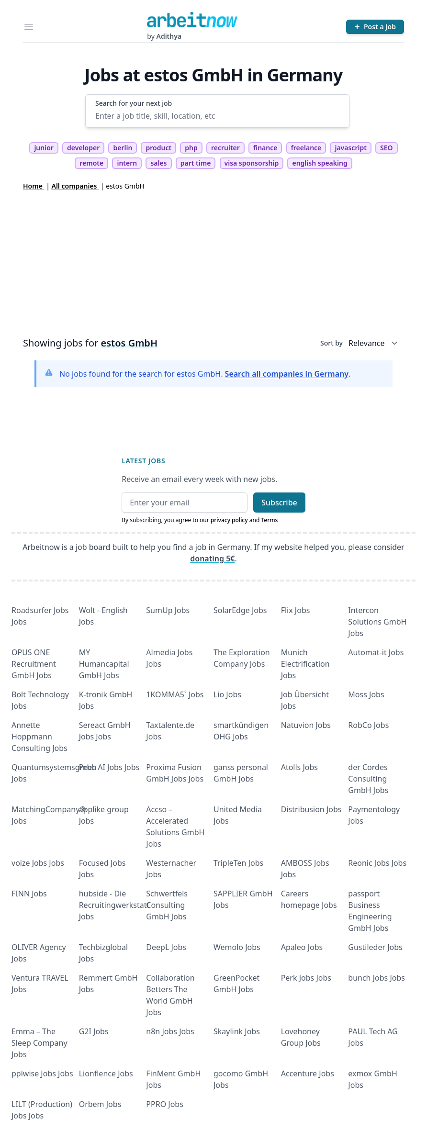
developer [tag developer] (83, 147)
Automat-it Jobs (376, 652)
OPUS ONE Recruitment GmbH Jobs (33, 664)
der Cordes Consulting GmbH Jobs (368, 778)
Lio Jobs (227, 694)
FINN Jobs (29, 893)
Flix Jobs (295, 610)
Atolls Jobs (299, 767)
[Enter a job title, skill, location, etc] (217, 115)
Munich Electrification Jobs (305, 664)
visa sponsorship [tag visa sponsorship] (252, 163)
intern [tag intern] (127, 163)
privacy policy (229, 520)
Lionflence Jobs (106, 1073)
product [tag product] (158, 147)
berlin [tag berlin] (122, 147)
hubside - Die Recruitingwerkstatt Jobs (114, 905)
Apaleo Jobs (302, 947)
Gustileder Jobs (375, 947)
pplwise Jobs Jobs (42, 1073)
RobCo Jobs (368, 725)
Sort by (331, 342)
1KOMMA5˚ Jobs (174, 694)
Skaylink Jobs (237, 1031)
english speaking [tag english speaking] (319, 163)
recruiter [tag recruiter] (225, 147)
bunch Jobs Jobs (376, 978)
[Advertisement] (213, 263)
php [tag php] (191, 147)
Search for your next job (133, 103)
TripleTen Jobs (238, 863)
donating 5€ (212, 558)
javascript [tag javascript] (350, 147)
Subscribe (279, 502)
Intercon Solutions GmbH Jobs (377, 621)
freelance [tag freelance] (306, 147)
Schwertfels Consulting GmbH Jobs (167, 905)
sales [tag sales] (158, 163)
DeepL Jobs (166, 947)
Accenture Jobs (307, 1073)
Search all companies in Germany (286, 374)
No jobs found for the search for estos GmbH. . (204, 374)
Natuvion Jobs (306, 725)
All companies (75, 185)
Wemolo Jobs (237, 947)
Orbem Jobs (100, 1104)
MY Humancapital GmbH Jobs (104, 664)
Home (34, 185)
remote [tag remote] (91, 163)
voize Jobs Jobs (37, 863)
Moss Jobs (366, 694)
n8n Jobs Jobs (170, 1031)
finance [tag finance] (265, 147)
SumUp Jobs (168, 610)
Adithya (168, 36)
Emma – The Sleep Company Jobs (39, 1043)
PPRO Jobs (164, 1104)
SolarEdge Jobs (240, 610)
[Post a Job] (375, 27)
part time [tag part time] (195, 163)
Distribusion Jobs (311, 809)
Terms (269, 520)
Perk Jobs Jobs (306, 978)
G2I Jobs (94, 1031)
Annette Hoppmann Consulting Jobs (39, 736)
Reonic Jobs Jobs (377, 863)
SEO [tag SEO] (386, 147)
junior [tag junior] (44, 147)
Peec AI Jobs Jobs (109, 767)
